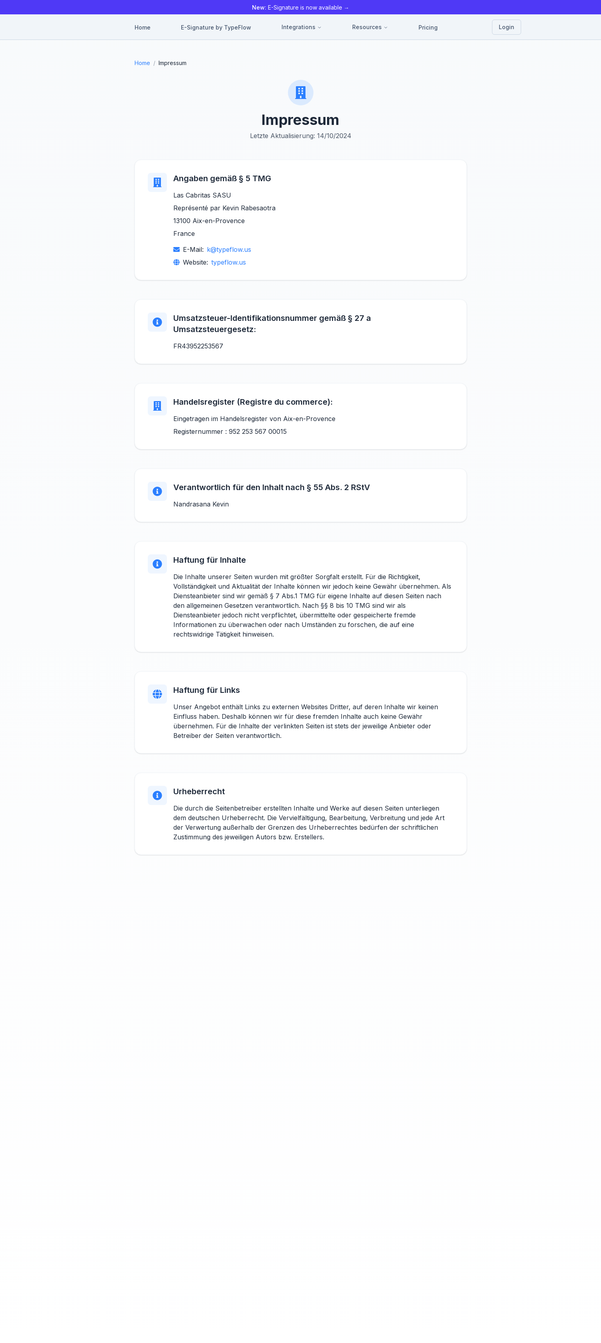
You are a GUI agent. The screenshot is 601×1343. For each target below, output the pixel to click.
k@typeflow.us (229, 249)
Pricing (428, 27)
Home (143, 27)
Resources (370, 27)
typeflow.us (228, 262)
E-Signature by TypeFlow (216, 27)
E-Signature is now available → (300, 7)
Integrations (302, 27)
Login (506, 27)
